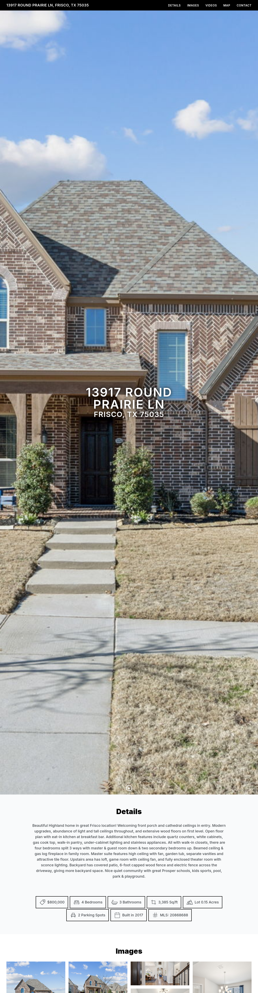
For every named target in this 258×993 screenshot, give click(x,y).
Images (193, 5)
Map (226, 5)
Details (174, 5)
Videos (211, 5)
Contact (244, 5)
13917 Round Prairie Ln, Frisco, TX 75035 (47, 5)
